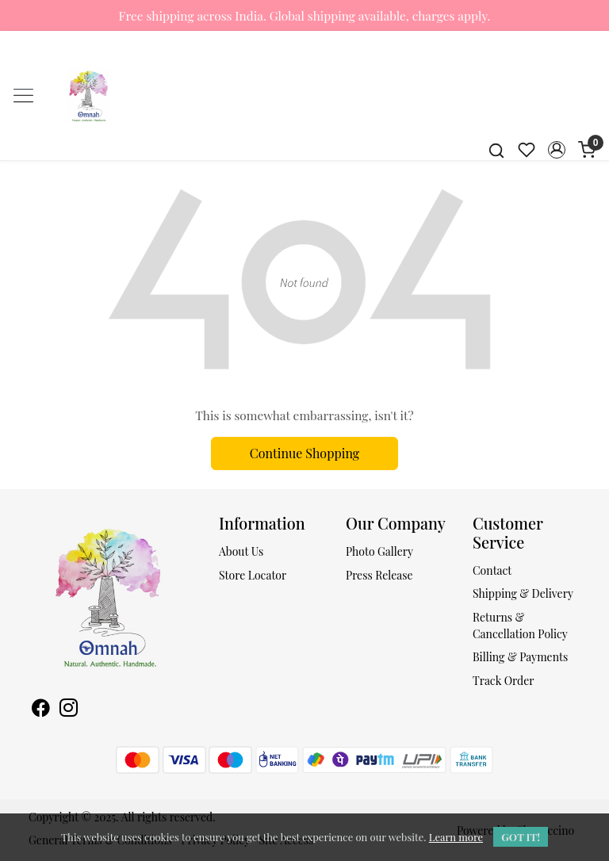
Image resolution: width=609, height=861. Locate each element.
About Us (241, 551)
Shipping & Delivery (523, 593)
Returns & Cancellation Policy (520, 625)
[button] (557, 150)
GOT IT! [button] (520, 837)
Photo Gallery (379, 551)
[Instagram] (68, 709)
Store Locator (252, 575)
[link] (496, 149)
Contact (492, 570)
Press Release (379, 575)
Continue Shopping (305, 453)
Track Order (503, 680)
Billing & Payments (520, 656)
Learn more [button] (456, 837)
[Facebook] (41, 709)
